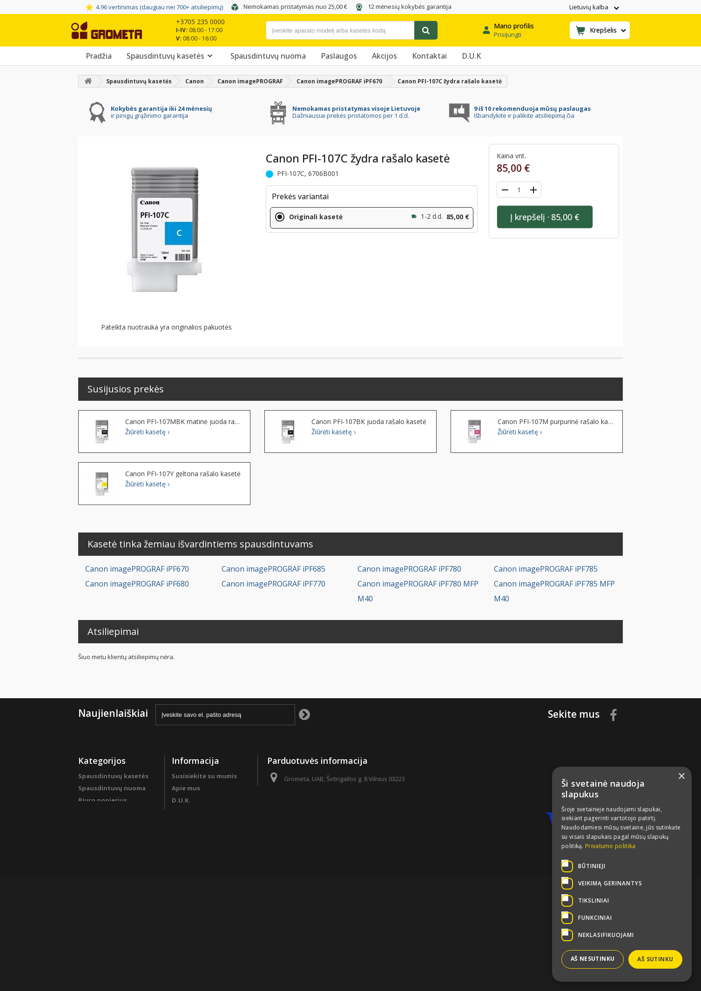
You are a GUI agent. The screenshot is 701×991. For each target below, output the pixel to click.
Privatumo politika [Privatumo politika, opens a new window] (610, 846)
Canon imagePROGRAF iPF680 (137, 584)
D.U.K (471, 56)
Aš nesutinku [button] (593, 959)
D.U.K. (181, 800)
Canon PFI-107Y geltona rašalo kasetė (183, 474)
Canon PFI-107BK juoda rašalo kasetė (368, 421)
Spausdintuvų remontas (116, 877)
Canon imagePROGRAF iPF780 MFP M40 (418, 591)
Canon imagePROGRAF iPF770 (273, 584)
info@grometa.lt (335, 813)
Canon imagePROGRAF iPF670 (137, 569)
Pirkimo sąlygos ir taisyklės (199, 897)
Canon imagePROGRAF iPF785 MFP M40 (554, 591)
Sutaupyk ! (95, 833)
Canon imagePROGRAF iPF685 (273, 569)
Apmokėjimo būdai (201, 833)
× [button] (681, 776)
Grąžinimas (189, 857)
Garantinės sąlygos (202, 869)
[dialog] (622, 874)
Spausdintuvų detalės (113, 845)
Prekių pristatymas (201, 845)
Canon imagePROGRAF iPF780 (409, 569)
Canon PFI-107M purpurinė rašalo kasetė (556, 421)
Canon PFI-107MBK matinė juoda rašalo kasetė (184, 421)
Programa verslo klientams (103, 861)
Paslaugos (339, 56)
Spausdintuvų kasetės (171, 55)
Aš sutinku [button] (655, 959)
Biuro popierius (102, 800)
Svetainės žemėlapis (203, 914)
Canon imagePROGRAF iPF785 (546, 569)
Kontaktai (429, 56)
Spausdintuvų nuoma (268, 56)
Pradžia (99, 56)
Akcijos (384, 56)
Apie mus (186, 788)
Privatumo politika (201, 881)
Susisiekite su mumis (204, 776)
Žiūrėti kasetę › (147, 432)
